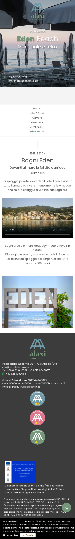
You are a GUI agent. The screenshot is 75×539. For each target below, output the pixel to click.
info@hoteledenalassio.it (21, 81)
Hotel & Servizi (37, 113)
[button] (11, 302)
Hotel (37, 108)
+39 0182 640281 (15, 77)
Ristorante (37, 122)
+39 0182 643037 (39, 370)
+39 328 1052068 (14, 373)
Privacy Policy (10, 387)
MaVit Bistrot (37, 127)
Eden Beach (37, 131)
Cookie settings (30, 387)
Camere (37, 117)
